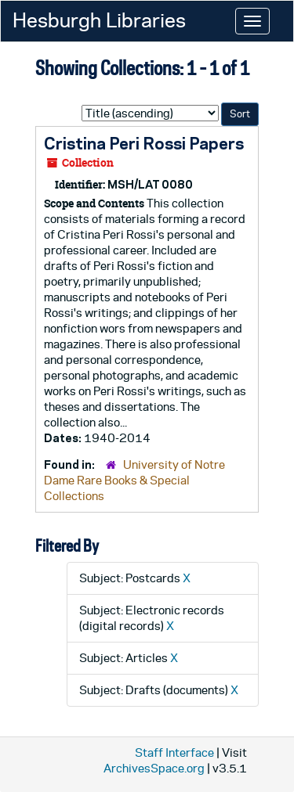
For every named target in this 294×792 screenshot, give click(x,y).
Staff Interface (174, 752)
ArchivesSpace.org (154, 768)
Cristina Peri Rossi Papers (144, 143)
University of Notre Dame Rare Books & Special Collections (134, 480)
